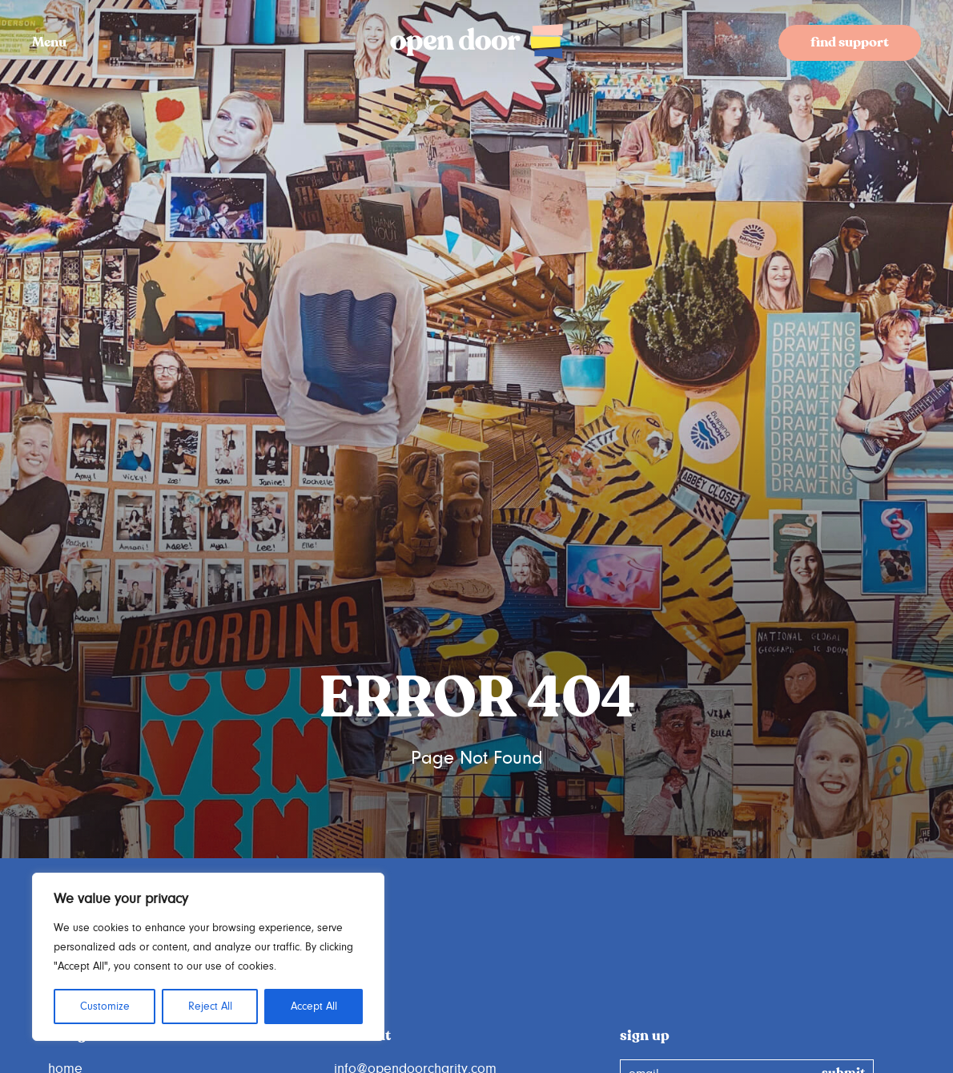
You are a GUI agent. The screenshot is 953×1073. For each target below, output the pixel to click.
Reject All (210, 1006)
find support (849, 43)
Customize (105, 1006)
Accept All (314, 1006)
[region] (208, 957)
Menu (49, 43)
